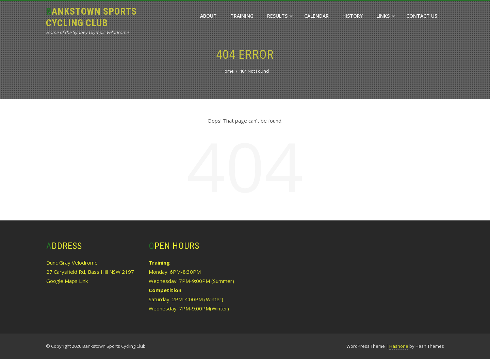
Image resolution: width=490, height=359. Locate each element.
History (352, 16)
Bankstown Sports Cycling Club (91, 17)
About (208, 16)
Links (385, 16)
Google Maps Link (67, 280)
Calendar (316, 16)
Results (279, 16)
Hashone (398, 346)
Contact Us (421, 16)
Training (242, 16)
